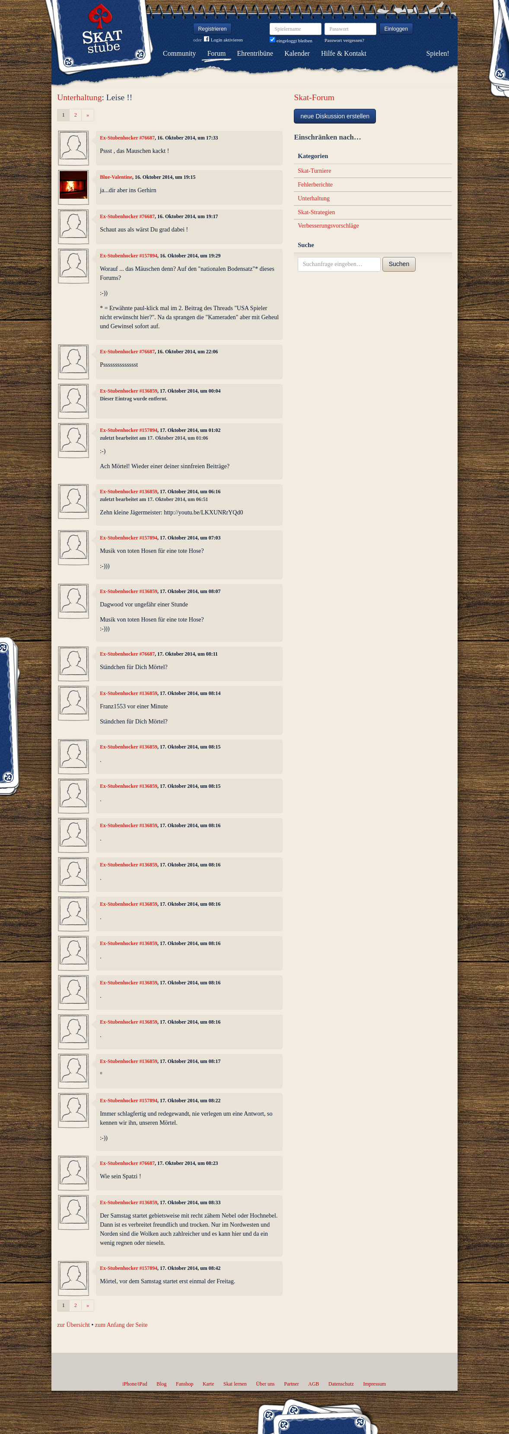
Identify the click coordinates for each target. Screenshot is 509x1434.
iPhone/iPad (134, 1384)
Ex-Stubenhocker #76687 (127, 138)
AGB (313, 1384)
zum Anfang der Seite (121, 1325)
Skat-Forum (314, 97)
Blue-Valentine (116, 177)
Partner (291, 1384)
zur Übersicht (73, 1325)
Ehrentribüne (255, 53)
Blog (161, 1384)
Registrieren (212, 29)
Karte (208, 1384)
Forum (216, 53)
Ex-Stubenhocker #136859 (128, 391)
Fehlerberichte (315, 184)
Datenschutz (341, 1384)
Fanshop (184, 1384)
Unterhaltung (79, 97)
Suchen (399, 263)
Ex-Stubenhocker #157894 (128, 256)
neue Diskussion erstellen (334, 116)
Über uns (265, 1384)
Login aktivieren (223, 40)
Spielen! (437, 53)
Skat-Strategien (316, 212)
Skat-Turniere (314, 171)
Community (179, 53)
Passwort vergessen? (344, 40)
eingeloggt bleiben (291, 40)
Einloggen (396, 29)
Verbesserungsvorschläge (328, 225)
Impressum (374, 1384)
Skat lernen (235, 1384)
